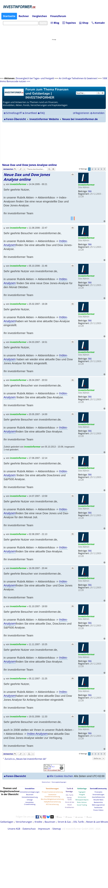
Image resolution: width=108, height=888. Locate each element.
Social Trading (82, 805)
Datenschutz (29, 828)
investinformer (86, 184)
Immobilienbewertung (30, 797)
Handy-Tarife (69, 798)
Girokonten (82, 797)
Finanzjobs (98, 792)
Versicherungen (52, 788)
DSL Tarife (78, 821)
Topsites (69, 22)
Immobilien (29, 788)
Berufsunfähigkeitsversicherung (52, 799)
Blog (55, 22)
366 (90, 191)
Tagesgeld (81, 792)
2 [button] (92, 169)
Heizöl (69, 805)
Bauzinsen (29, 794)
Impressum (44, 828)
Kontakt (98, 22)
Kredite (38, 821)
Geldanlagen (6, 821)
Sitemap (56, 828)
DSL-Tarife (69, 795)
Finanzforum (58, 16)
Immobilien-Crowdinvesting (29, 803)
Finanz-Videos (98, 810)
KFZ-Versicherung (52, 804)
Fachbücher (98, 807)
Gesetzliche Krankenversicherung (52, 795)
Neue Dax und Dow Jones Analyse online (29, 165)
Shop (83, 22)
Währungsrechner (98, 805)
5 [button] (101, 169)
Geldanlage (82, 788)
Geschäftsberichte (98, 797)
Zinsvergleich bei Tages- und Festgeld (35, 78)
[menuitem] (29, 113)
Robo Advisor (82, 802)
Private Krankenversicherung (52, 792)
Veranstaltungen (98, 794)
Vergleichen (39, 16)
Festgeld (82, 794)
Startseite (9, 16)
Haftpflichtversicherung (52, 802)
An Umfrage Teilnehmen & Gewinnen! (78, 78)
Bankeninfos (98, 802)
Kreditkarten (69, 807)
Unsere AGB (14, 828)
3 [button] (95, 169)
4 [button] (98, 169)
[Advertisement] (54, 143)
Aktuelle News (98, 800)
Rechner (24, 16)
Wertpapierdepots (81, 800)
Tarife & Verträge (69, 790)
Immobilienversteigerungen (30, 792)
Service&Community (98, 788)
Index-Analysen (37, 734)
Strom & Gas (69, 802)
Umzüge (30, 800)
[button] (104, 169)
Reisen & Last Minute (97, 821)
